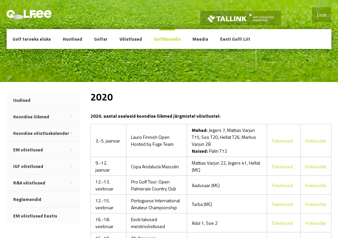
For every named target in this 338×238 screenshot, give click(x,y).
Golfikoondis (167, 38)
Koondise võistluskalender (47, 133)
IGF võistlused (47, 166)
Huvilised (72, 38)
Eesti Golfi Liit (235, 38)
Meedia (200, 38)
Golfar (101, 38)
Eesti (321, 14)
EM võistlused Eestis (35, 215)
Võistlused (130, 38)
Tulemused (282, 140)
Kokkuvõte (315, 140)
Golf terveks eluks (32, 38)
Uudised (21, 100)
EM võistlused (47, 149)
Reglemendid (27, 199)
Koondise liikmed (47, 116)
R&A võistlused (47, 183)
